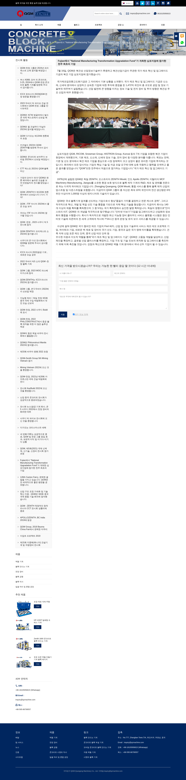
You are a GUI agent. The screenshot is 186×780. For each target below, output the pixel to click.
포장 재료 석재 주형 (42, 602)
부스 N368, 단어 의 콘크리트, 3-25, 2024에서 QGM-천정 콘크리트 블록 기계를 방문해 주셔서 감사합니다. (34, 84)
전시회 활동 (46, 42)
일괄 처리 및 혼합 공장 (25, 587)
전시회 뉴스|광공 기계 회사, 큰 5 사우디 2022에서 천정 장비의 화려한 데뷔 (34, 409)
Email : (120, 742)
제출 (63, 314)
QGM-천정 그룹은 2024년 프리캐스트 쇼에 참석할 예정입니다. (34, 70)
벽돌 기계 (19, 561)
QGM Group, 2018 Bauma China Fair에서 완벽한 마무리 (33, 528)
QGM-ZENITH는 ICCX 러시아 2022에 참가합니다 (34, 281)
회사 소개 (39, 25)
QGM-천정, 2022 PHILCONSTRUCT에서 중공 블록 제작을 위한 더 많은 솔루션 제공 (34, 323)
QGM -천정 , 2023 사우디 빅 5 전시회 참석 (34, 223)
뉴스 (17, 747)
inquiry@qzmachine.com (140, 13)
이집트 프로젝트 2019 (30, 536)
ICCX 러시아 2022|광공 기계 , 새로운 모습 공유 (34, 253)
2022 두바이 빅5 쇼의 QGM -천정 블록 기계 (34, 262)
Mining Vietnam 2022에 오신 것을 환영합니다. (34, 368)
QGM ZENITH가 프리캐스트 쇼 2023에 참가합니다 (34, 232)
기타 (37, 606)
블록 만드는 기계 (22, 567)
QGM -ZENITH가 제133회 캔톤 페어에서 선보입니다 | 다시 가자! (34, 194)
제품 (59, 25)
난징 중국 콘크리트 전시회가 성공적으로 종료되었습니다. (33, 398)
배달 (17, 737)
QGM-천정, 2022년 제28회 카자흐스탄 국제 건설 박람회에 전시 (33, 379)
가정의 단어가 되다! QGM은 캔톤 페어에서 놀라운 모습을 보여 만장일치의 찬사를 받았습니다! (34, 182)
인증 (163, 25)
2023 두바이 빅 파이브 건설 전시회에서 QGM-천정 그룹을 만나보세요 (34, 105)
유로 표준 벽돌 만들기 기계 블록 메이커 (43, 658)
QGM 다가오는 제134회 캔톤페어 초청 (34, 137)
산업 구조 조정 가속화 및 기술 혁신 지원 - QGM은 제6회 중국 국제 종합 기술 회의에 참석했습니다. (34, 495)
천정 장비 (19, 572)
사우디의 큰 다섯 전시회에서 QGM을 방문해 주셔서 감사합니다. (34, 243)
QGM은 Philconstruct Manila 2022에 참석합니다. (33, 343)
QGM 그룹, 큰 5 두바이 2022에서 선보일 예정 (34, 290)
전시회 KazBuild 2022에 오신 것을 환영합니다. (33, 389)
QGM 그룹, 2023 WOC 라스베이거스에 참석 (34, 271)
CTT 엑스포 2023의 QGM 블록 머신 (34, 169)
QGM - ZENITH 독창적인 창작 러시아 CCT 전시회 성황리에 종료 (34, 508)
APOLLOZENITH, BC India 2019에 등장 (32, 518)
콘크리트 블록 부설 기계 (93, 742)
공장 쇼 (121, 25)
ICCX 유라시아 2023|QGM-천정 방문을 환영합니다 (33, 95)
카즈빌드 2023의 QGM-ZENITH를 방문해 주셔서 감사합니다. (34, 147)
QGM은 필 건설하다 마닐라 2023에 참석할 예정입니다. (32, 128)
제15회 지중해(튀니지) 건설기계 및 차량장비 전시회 (34, 543)
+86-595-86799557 (23, 709)
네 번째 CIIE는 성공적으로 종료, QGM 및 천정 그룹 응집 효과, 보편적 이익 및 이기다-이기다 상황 (34, 438)
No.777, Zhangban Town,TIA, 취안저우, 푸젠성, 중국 (144, 737)
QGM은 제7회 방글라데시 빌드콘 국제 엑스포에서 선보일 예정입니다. (34, 117)
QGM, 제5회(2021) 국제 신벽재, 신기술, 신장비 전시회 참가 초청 (34, 451)
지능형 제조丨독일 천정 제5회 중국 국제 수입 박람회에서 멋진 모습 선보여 (34, 300)
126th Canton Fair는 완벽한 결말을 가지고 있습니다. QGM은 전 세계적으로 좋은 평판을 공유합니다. (34, 481)
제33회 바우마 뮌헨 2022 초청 (34, 352)
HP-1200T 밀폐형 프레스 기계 (42, 621)
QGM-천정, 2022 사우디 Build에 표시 (34, 311)
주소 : (120, 737)
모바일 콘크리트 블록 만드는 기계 (97, 747)
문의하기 (143, 25)
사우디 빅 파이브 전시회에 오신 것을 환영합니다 (33, 419)
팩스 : (120, 752)
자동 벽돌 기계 (90, 752)
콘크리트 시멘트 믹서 (58, 752)
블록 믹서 (19, 582)
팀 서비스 (19, 742)
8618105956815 (164, 14)
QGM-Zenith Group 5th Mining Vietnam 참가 (34, 359)
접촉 (120, 732)
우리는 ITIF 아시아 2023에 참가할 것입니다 (33, 214)
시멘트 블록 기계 (90, 757)
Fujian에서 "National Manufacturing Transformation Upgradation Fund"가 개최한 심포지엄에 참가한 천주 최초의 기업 (34, 465)
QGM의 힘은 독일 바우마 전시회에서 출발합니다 (34, 334)
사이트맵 (19, 757)
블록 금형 (19, 577)
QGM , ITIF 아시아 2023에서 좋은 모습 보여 (34, 205)
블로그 (76, 25)
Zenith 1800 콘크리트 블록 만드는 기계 (42, 640)
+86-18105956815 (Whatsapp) (28, 690)
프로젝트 (98, 25)
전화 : (120, 747)
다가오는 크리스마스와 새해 (33, 427)
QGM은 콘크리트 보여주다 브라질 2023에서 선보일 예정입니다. (34, 159)
